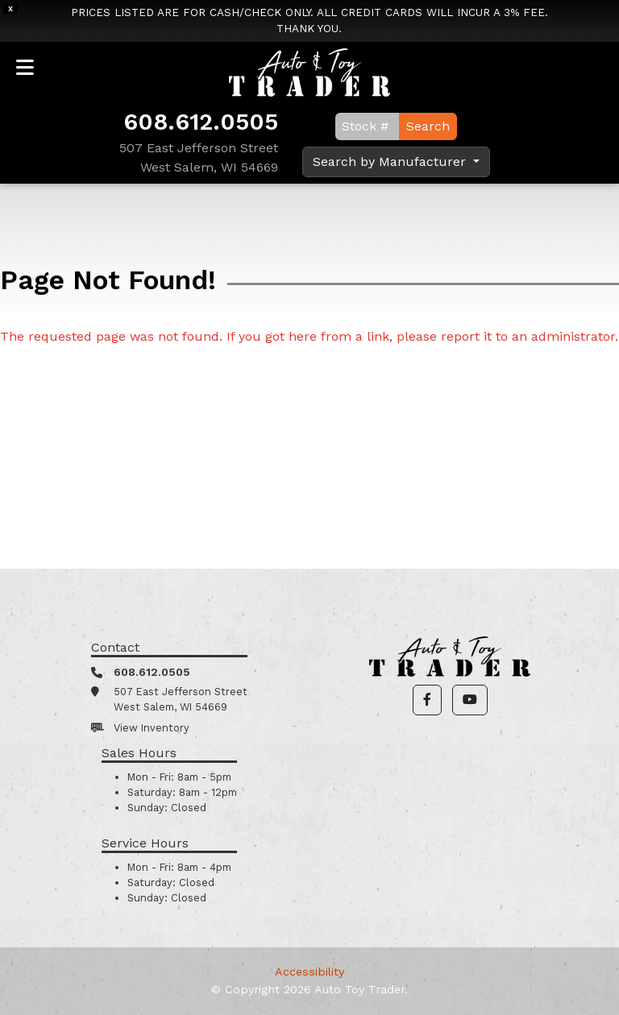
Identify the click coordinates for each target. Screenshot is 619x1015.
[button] (427, 700)
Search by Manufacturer (391, 161)
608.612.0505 (200, 121)
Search (428, 126)
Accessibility (309, 971)
